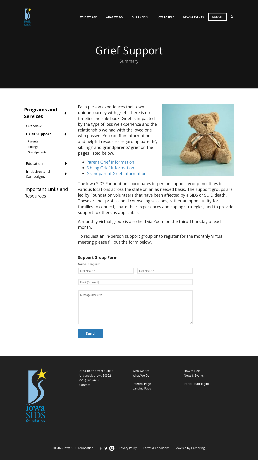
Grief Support (48, 134)
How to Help (192, 371)
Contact (84, 385)
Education (48, 163)
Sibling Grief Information (110, 168)
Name (82, 264)
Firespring (198, 448)
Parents (33, 141)
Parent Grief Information (110, 162)
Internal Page (142, 384)
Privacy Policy (128, 448)
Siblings (33, 147)
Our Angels (140, 17)
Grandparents (37, 152)
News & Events (193, 17)
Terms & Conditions (156, 448)
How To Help (165, 17)
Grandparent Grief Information (117, 173)
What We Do (114, 17)
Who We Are (88, 17)
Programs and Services (47, 113)
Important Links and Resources (46, 192)
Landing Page (142, 388)
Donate (217, 16)
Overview (34, 126)
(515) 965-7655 (89, 380)
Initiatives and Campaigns (48, 174)
